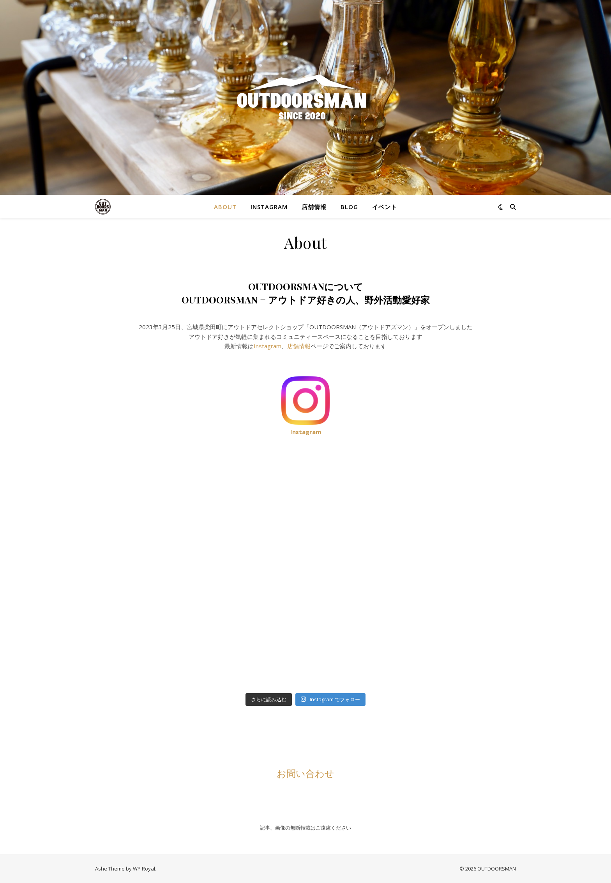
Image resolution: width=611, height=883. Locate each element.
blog (349, 207)
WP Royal (144, 868)
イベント (384, 207)
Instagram (269, 207)
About (225, 207)
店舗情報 (314, 207)
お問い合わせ (305, 773)
